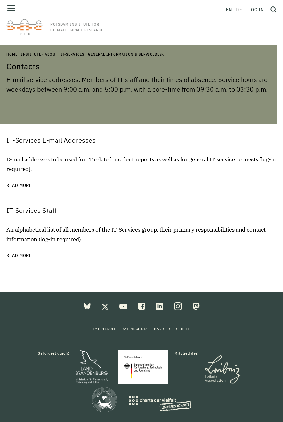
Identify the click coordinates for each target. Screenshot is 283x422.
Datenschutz (135, 328)
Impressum (104, 328)
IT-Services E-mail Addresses (51, 140)
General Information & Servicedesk (126, 54)
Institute (31, 54)
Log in (256, 9)
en (229, 9)
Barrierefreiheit (172, 328)
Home (11, 54)
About (51, 54)
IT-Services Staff (31, 210)
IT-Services (72, 54)
